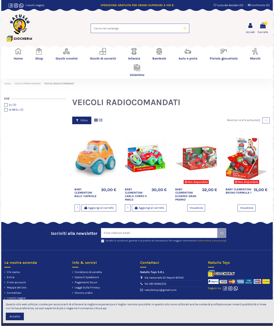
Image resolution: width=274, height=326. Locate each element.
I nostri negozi (34, 5)
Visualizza (196, 208)
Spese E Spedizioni (87, 277)
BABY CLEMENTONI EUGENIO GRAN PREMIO (185, 194)
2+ (12, 104)
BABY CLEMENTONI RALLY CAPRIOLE (85, 193)
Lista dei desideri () (229, 5)
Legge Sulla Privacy (87, 287)
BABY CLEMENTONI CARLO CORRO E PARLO (136, 194)
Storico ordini (84, 293)
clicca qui (100, 308)
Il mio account (16, 282)
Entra (10, 277)
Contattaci (14, 293)
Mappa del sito (17, 287)
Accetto (15, 316)
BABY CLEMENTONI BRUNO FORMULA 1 (238, 191)
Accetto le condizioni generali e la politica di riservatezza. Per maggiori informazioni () (166, 241)
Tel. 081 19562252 (155, 284)
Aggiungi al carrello (99, 208)
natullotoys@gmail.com (160, 290)
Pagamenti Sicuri (86, 282)
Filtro (82, 120)
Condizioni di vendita (88, 272)
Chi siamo (13, 272)
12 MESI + (16, 109)
